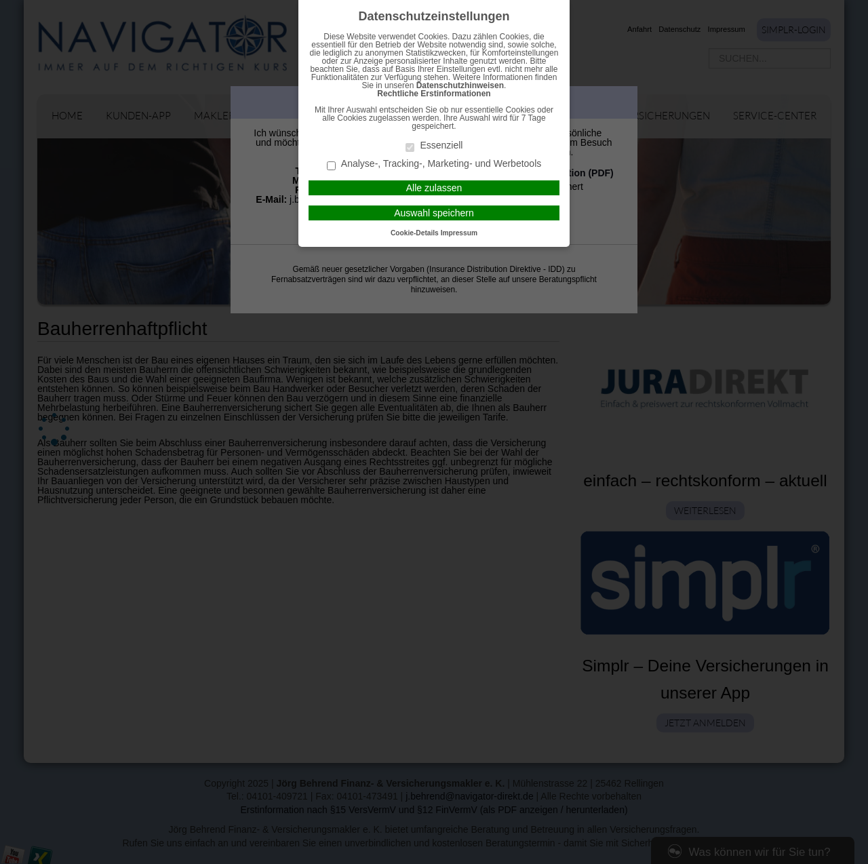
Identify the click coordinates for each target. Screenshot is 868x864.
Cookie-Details (415, 233)
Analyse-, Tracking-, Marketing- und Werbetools (434, 164)
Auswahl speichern (434, 213)
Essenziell (434, 146)
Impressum (459, 233)
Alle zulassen (434, 187)
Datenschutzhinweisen (460, 85)
